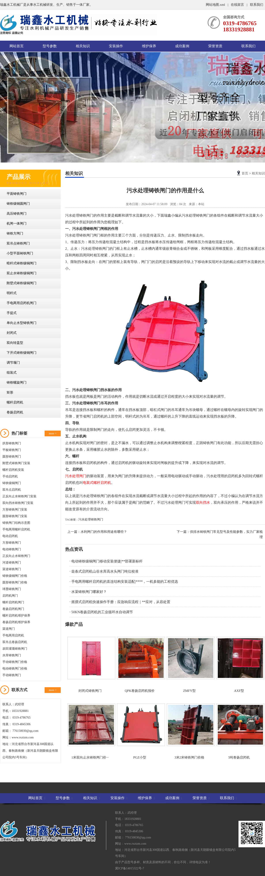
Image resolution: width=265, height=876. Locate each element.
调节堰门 (13, 362)
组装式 (12, 372)
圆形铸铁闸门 (11, 456)
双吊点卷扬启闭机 (14, 642)
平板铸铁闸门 (11, 450)
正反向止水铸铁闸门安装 (19, 496)
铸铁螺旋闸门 (16, 382)
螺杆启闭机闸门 (13, 602)
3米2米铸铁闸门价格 (189, 731)
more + (52, 433)
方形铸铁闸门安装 (14, 509)
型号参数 (50, 46)
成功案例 (182, 46)
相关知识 (83, 46)
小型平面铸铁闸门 (20, 253)
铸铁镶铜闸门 (11, 483)
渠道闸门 (8, 628)
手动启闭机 (10, 476)
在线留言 (237, 4)
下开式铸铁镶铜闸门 (21, 352)
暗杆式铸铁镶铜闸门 (21, 263)
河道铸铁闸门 (11, 562)
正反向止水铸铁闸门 (16, 556)
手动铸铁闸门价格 (14, 662)
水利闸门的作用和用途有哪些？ (104, 532)
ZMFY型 (189, 664)
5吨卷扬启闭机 (239, 731)
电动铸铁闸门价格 (14, 668)
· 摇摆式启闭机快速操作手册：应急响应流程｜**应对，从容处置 (120, 602)
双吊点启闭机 (11, 489)
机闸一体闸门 (16, 223)
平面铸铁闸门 (16, 193)
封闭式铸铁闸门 (90, 664)
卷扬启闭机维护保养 (16, 622)
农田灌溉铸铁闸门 (14, 648)
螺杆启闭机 (15, 402)
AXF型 (239, 664)
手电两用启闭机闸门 (21, 303)
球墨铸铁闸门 (11, 589)
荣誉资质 (215, 46)
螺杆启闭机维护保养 (16, 615)
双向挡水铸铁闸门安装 (17, 503)
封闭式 (12, 333)
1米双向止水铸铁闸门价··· (90, 731)
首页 (245, 173)
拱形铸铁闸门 (11, 443)
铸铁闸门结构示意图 (16, 522)
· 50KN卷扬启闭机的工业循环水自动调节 (101, 612)
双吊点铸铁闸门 (18, 243)
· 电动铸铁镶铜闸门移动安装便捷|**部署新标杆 (106, 561)
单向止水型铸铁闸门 (21, 323)
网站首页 (16, 46)
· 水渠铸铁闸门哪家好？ (88, 592)
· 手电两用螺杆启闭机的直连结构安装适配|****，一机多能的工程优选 (124, 581)
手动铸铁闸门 (11, 675)
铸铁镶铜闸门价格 (14, 575)
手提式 (12, 313)
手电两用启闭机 (13, 635)
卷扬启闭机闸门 (13, 609)
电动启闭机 (10, 536)
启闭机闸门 (10, 595)
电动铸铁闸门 (11, 549)
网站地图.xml (216, 4)
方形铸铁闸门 (11, 542)
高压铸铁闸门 (16, 213)
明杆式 (12, 293)
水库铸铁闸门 (11, 655)
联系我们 (256, 4)
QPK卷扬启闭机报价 (139, 664)
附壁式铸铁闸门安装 (16, 463)
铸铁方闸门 (15, 233)
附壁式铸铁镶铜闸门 (21, 283)
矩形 (10, 392)
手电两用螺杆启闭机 (16, 529)
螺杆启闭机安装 (13, 469)
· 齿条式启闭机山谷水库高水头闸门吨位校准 (104, 571)
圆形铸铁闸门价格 (14, 582)
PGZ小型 (139, 731)
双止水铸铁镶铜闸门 (21, 273)
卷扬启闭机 (15, 412)
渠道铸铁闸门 (11, 569)
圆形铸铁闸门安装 (14, 516)
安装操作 (116, 46)
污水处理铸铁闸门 (90, 519)
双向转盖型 (15, 342)
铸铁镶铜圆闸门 (18, 203)
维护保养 (149, 46)
